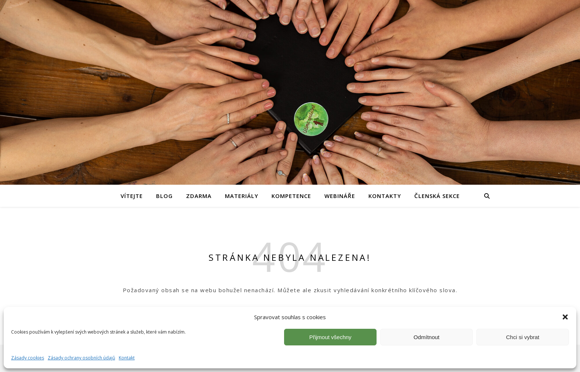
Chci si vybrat (522, 337)
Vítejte (132, 195)
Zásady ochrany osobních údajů (81, 358)
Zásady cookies (27, 358)
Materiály (241, 195)
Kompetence (291, 195)
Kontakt (127, 358)
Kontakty (384, 195)
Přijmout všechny (330, 337)
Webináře (339, 195)
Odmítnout (426, 337)
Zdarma (199, 195)
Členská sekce (437, 195)
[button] (565, 317)
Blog (164, 195)
